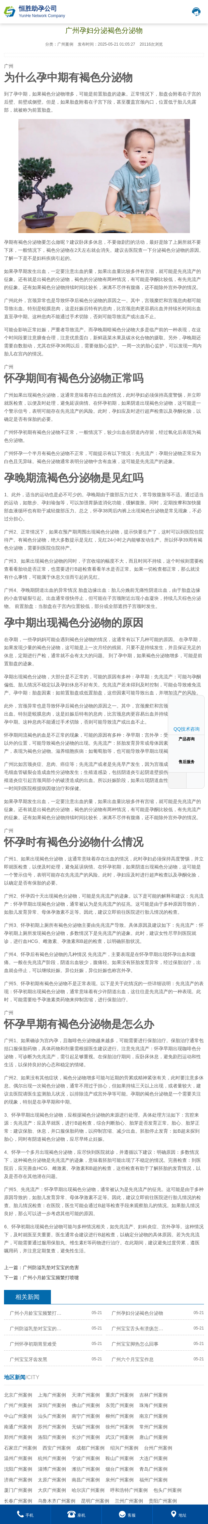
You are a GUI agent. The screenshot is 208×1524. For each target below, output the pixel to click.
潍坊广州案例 (86, 1469)
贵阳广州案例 (163, 1501)
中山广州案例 (18, 1416)
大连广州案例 (153, 1458)
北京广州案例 (18, 1395)
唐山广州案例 (153, 1437)
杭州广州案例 (52, 1458)
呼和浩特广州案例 (129, 1490)
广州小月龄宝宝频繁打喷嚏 (51, 1277)
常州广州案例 (153, 1426)
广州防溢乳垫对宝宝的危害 (51, 1267)
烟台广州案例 (120, 1469)
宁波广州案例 (86, 1458)
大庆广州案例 (52, 1490)
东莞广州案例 (120, 1405)
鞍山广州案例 (120, 1458)
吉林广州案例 (153, 1395)
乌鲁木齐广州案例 (56, 1501)
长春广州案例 (18, 1501)
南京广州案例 (153, 1416)
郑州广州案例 (18, 1437)
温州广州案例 (18, 1458)
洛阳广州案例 (52, 1437)
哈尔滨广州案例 (88, 1490)
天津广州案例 (86, 1395)
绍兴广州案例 (124, 1448)
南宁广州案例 (86, 1416)
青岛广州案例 (153, 1469)
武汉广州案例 (120, 1437)
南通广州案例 (18, 1426)
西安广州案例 (57, 1448)
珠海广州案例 (153, 1405)
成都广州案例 (90, 1448)
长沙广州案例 (86, 1437)
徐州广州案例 (120, 1426)
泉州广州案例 (120, 1479)
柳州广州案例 (120, 1416)
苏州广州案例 (52, 1426)
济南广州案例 (18, 1479)
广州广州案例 (18, 1405)
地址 (178, 1515)
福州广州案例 (153, 1479)
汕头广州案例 (52, 1416)
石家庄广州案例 (20, 1448)
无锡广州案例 (86, 1426)
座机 (76, 1515)
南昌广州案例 (86, 1479)
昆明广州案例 (95, 1501)
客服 (127, 1515)
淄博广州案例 (52, 1469)
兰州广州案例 (129, 1501)
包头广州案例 (167, 1490)
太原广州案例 (52, 1479)
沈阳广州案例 (18, 1469)
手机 (25, 1515)
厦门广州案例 (18, 1490)
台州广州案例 (158, 1448)
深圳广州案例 (52, 1405)
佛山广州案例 (86, 1405)
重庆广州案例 (120, 1395)
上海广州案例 (52, 1395)
